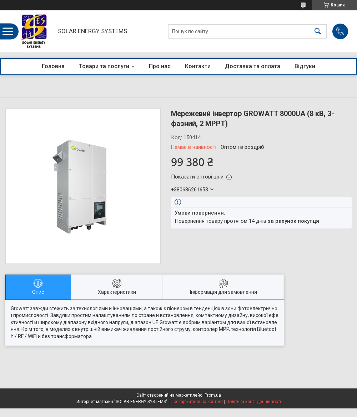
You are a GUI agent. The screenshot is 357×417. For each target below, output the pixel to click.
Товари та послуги (104, 66)
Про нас (160, 66)
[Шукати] (317, 31)
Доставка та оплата (252, 66)
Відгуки (305, 66)
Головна (53, 66)
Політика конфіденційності (253, 401)
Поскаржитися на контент (197, 401)
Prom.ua (213, 395)
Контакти (198, 66)
